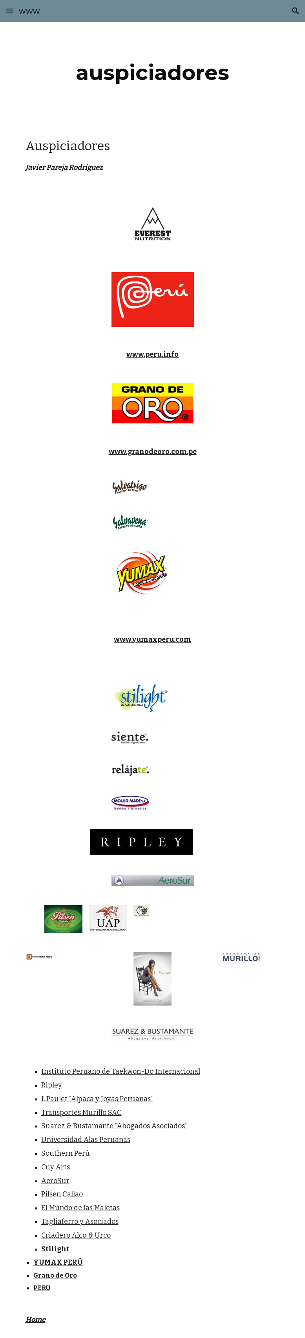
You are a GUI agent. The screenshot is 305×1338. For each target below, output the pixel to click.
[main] (152, 72)
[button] (9, 11)
